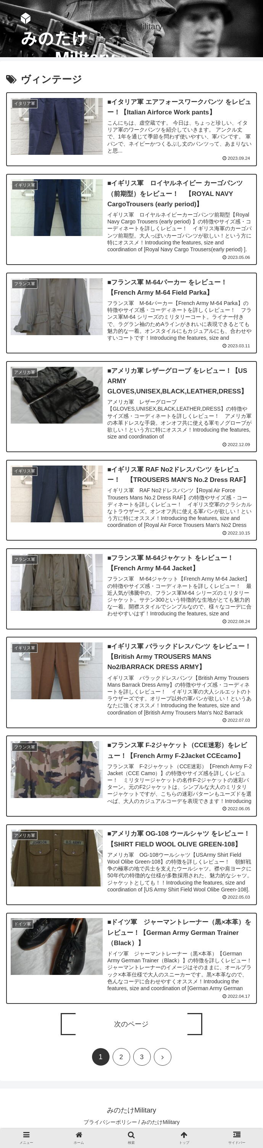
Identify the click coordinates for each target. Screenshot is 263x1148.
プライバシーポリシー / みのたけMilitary (132, 1123)
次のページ (131, 1025)
